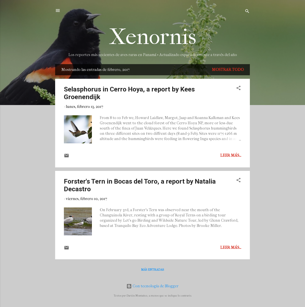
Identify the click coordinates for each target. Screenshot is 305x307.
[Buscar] (247, 12)
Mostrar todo (228, 69)
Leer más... (230, 155)
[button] (238, 88)
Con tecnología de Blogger (152, 286)
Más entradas (152, 270)
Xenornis (152, 37)
